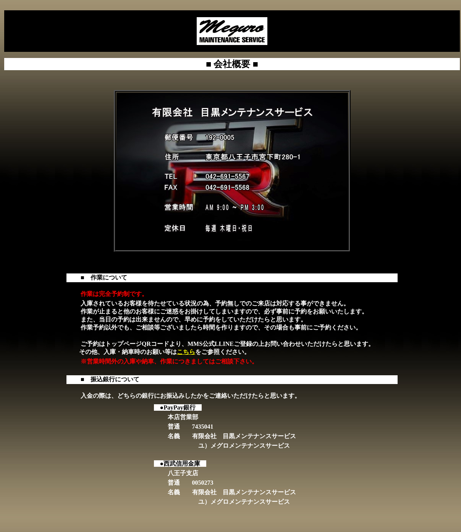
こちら (186, 352)
